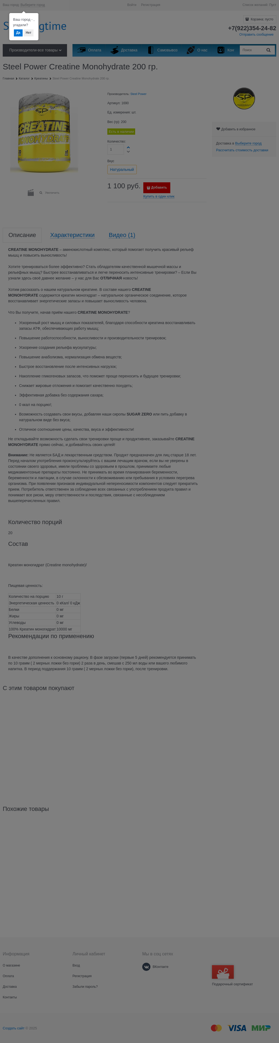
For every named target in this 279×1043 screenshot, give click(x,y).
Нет (28, 33)
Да (18, 33)
